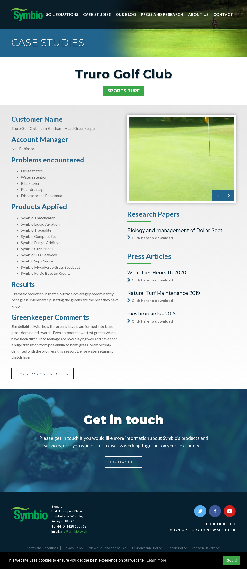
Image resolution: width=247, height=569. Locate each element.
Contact (223, 14)
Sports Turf (123, 91)
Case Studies (97, 14)
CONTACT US (123, 462)
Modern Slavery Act (206, 548)
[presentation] (217, 195)
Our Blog (126, 14)
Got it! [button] (231, 560)
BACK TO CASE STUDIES (42, 373)
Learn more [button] (156, 560)
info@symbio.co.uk (73, 531)
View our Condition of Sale (107, 548)
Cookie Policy (177, 548)
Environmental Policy (147, 548)
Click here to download (150, 237)
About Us (198, 14)
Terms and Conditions (42, 548)
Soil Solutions (62, 14)
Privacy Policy (73, 548)
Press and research (162, 14)
